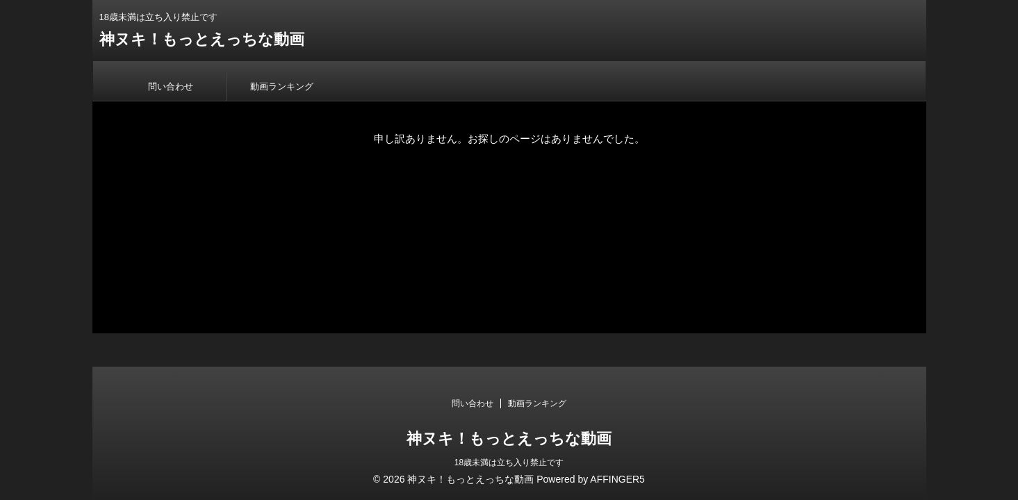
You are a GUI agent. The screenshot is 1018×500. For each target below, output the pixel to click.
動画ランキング (281, 86)
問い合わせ (170, 86)
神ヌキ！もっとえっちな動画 (201, 39)
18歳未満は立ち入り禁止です (509, 462)
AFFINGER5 (617, 479)
